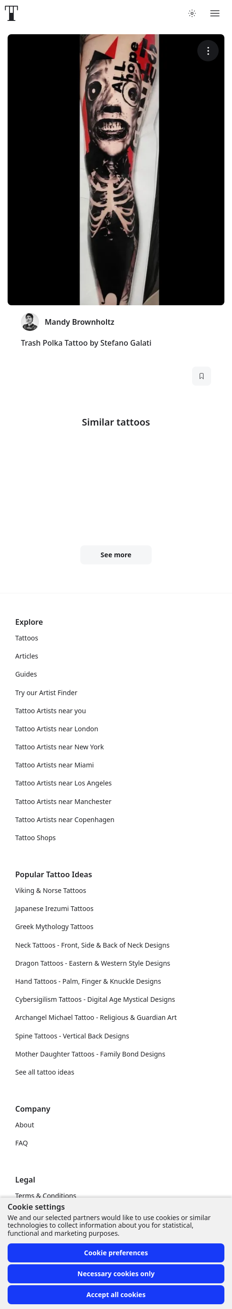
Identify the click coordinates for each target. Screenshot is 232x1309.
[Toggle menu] (214, 13)
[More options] (208, 50)
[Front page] (11, 13)
